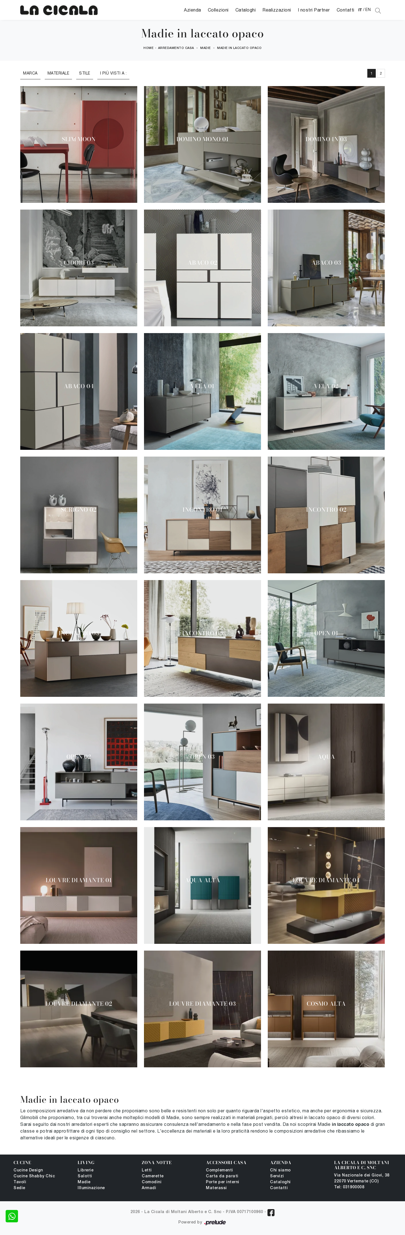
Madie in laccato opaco (239, 48)
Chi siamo (280, 1170)
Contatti (345, 9)
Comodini (151, 1182)
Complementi (219, 1170)
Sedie (19, 1188)
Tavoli (20, 1182)
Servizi (277, 1176)
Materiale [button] (58, 73)
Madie (205, 48)
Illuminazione (91, 1188)
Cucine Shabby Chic (34, 1176)
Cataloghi (245, 9)
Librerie (85, 1170)
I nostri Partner (314, 9)
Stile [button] (84, 73)
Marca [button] (30, 73)
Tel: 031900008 (349, 1187)
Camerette (153, 1176)
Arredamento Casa (176, 48)
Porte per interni (222, 1182)
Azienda (192, 9)
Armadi (149, 1188)
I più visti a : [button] (113, 73)
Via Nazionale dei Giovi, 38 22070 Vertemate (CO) (362, 1178)
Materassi (216, 1188)
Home (148, 48)
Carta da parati (222, 1176)
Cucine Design (28, 1170)
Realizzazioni (276, 9)
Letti (147, 1170)
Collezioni (218, 9)
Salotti (85, 1176)
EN (368, 9)
